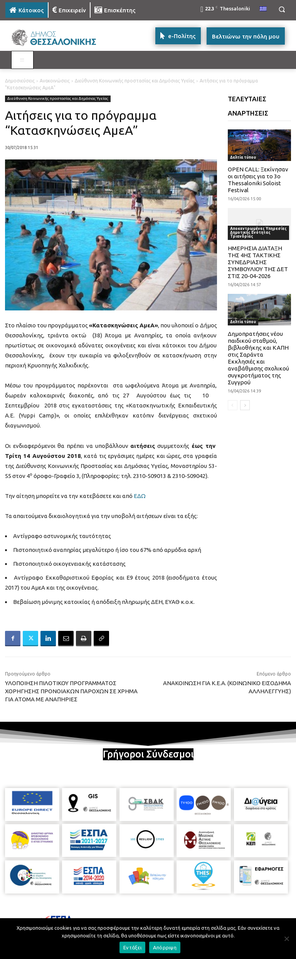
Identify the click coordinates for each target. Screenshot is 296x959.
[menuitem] (263, 9)
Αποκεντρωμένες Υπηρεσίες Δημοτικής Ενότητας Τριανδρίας (258, 232)
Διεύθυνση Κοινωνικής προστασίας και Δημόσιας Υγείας (135, 80)
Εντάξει (132, 947)
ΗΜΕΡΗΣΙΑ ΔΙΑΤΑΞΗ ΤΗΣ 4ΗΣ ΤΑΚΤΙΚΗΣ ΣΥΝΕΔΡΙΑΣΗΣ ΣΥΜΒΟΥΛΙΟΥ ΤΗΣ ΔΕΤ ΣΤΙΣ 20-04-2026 (258, 262)
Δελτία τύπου (243, 157)
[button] (281, 9)
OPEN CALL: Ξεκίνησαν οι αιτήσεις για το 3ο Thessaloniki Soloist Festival (258, 179)
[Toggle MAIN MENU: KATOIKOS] (22, 60)
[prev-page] (232, 405)
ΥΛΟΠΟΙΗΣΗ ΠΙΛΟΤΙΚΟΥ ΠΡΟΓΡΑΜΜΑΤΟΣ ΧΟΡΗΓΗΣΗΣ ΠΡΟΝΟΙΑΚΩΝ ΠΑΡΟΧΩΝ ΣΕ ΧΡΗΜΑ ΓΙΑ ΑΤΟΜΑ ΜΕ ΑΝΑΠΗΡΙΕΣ (71, 691)
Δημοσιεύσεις (20, 80)
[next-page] (245, 405)
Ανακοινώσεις (55, 80)
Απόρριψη (165, 947)
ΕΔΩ (140, 496)
